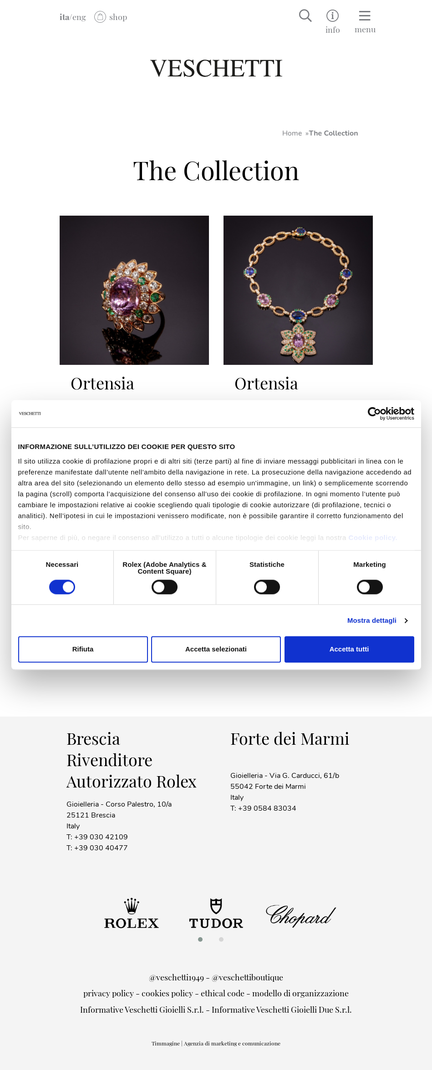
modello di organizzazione (300, 993)
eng (79, 16)
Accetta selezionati (216, 649)
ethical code (222, 993)
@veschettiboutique (247, 977)
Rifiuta (83, 649)
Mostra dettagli (371, 620)
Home (292, 133)
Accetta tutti (349, 649)
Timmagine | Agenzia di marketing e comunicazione (216, 1043)
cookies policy (167, 993)
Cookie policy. (373, 537)
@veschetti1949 (176, 977)
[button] (203, 939)
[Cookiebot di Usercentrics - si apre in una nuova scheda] (374, 413)
